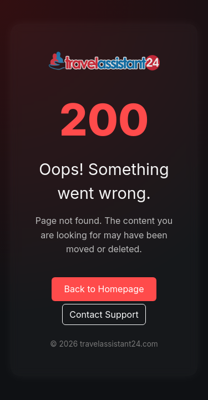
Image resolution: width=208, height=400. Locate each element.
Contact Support (103, 314)
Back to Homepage (104, 288)
